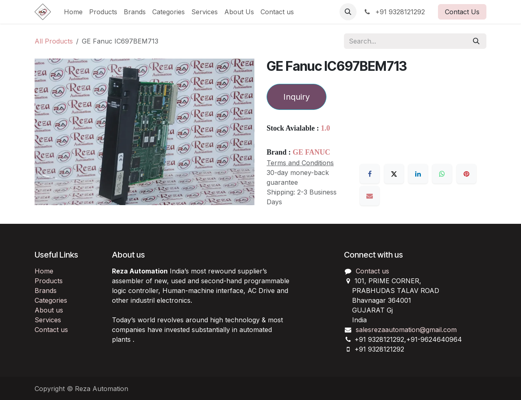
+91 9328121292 (394, 12)
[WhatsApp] (442, 174)
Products (49, 281)
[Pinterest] (466, 174)
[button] (348, 11)
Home (44, 271)
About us (49, 310)
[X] (394, 174)
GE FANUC (311, 152)
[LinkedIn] (418, 174)
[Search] (476, 41)
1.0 (325, 128)
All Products (54, 41)
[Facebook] (369, 174)
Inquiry (296, 97)
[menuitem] (73, 12)
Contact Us (462, 12)
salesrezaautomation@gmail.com (406, 330)
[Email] (369, 195)
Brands (46, 290)
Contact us (51, 330)
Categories (51, 300)
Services (48, 320)
